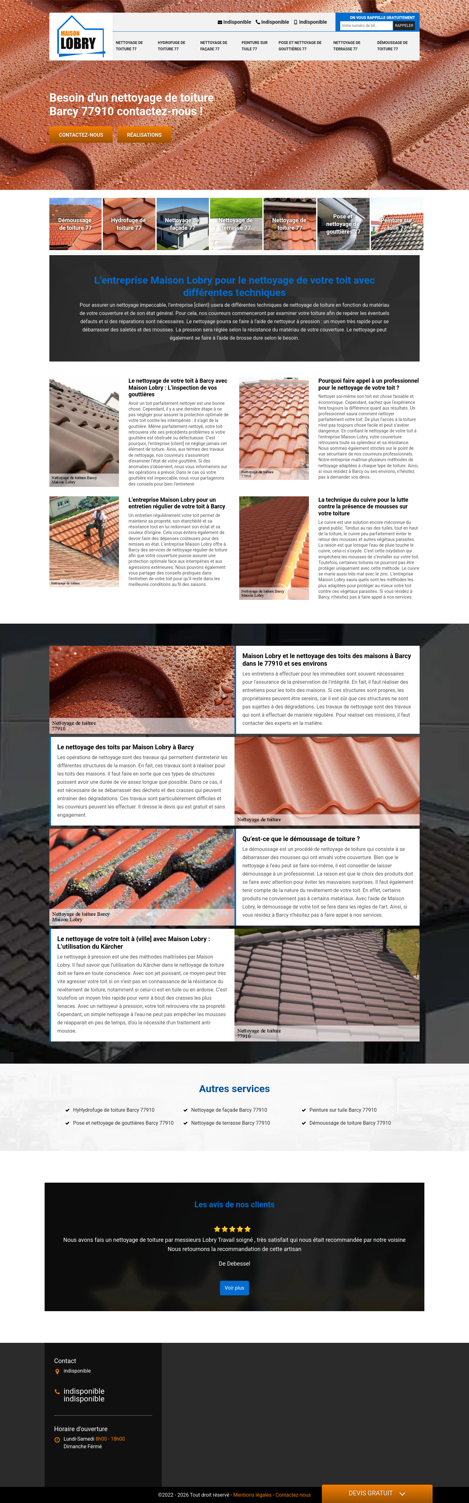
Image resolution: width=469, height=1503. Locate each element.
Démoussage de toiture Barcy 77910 (350, 1123)
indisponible (234, 22)
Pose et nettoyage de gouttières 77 (299, 46)
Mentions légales (252, 1495)
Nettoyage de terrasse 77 (347, 46)
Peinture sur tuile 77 (254, 46)
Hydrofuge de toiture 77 (171, 46)
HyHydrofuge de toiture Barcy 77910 (113, 1110)
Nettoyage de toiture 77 (129, 46)
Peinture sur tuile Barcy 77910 (343, 1110)
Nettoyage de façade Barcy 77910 (229, 1110)
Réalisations (144, 135)
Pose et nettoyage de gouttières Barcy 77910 (123, 1123)
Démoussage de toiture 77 (392, 46)
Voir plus (234, 1288)
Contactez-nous (81, 135)
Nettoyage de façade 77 (213, 46)
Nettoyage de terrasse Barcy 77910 (230, 1123)
